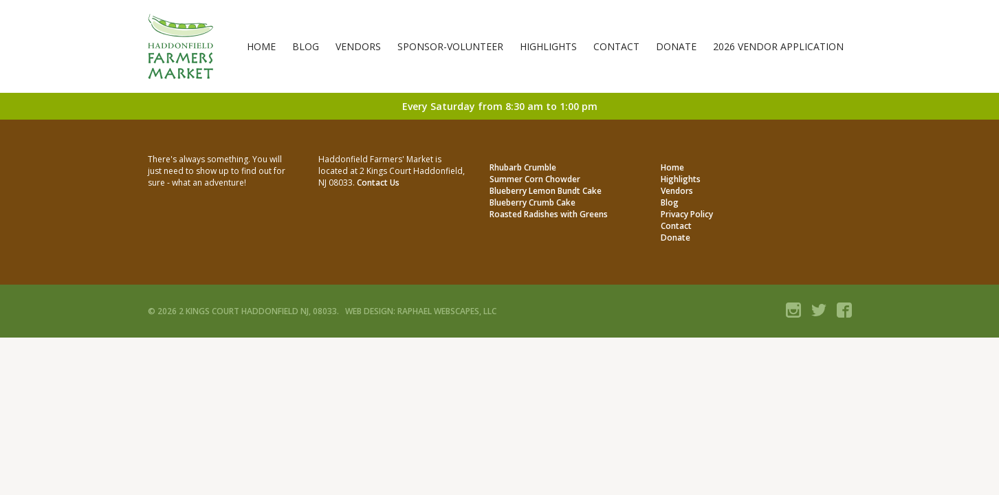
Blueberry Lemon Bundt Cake (546, 191)
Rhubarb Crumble (523, 167)
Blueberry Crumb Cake (532, 202)
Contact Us (378, 182)
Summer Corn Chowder (535, 179)
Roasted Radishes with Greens (549, 214)
